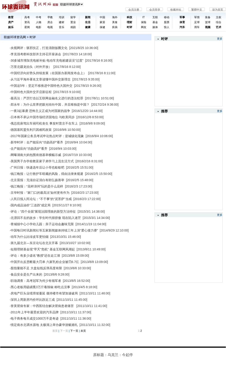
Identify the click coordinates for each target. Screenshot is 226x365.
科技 (129, 17)
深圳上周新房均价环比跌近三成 (33, 299)
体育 (182, 22)
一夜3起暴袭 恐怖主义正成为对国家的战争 (40, 111)
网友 (143, 27)
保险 (143, 22)
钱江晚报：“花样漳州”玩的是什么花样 (37, 186)
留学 (73, 17)
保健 (102, 27)
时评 (129, 27)
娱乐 (11, 27)
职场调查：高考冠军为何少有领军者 (36, 281)
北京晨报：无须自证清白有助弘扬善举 (37, 180)
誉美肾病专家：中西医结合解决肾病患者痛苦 (43, 306)
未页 (83, 330)
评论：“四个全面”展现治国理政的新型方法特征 (43, 211)
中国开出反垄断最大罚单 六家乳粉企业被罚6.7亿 (45, 262)
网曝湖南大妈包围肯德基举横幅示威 (36, 155)
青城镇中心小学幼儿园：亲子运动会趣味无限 (42, 224)
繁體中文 (196, 9)
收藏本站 (175, 9)
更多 (219, 38)
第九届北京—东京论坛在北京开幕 (34, 243)
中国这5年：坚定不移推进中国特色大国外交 (41, 85)
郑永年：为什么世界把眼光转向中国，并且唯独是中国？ (50, 104)
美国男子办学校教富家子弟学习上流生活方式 (42, 161)
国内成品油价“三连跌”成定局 (31, 205)
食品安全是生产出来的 (26, 274)
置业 (73, 22)
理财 (129, 22)
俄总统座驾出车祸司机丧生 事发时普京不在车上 (44, 123)
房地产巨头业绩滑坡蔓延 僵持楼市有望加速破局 (44, 293)
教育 (11, 17)
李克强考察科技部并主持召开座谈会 (36, 54)
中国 (102, 17)
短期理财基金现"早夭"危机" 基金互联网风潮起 (43, 249)
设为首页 (217, 9)
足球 (197, 22)
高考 (27, 17)
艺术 (218, 27)
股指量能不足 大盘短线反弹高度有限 (36, 268)
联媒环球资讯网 (15, 37)
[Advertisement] (175, 160)
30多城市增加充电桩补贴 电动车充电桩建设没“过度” (47, 60)
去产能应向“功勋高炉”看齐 (29, 148)
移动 (166, 17)
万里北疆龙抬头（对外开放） (31, 67)
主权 (218, 17)
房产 (11, 22)
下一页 (74, 330)
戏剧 (73, 27)
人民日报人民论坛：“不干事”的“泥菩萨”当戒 (41, 199)
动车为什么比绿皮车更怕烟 (29, 236)
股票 (166, 22)
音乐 (61, 27)
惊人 (166, 27)
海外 (115, 17)
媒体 (155, 27)
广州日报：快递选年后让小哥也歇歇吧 (37, 167)
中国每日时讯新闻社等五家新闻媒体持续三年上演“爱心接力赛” (54, 230)
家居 (102, 22)
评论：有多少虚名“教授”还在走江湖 (35, 255)
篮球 (207, 22)
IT (143, 17)
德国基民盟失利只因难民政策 (31, 129)
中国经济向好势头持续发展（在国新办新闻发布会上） (48, 73)
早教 (50, 17)
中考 (38, 17)
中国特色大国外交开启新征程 (31, 92)
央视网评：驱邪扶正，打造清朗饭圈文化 (39, 48)
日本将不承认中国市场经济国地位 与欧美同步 (43, 117)
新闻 (87, 17)
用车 (197, 27)
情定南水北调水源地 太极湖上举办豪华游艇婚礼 (44, 325)
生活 (87, 22)
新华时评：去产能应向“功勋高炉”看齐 (37, 142)
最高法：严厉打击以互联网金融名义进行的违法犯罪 (47, 98)
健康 (87, 27)
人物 (38, 22)
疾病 (115, 27)
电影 (38, 27)
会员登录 (154, 9)
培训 (61, 17)
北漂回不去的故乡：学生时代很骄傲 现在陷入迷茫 (46, 218)
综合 (218, 22)
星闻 (27, 27)
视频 (207, 27)
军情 (197, 17)
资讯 (27, 22)
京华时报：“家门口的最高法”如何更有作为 (40, 192)
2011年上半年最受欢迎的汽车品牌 (35, 312)
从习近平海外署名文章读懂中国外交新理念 (41, 79)
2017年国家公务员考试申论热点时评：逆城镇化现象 (47, 136)
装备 (207, 17)
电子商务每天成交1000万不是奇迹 (35, 318)
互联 (155, 17)
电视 (50, 27)
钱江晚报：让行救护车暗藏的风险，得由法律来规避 (47, 174)
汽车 (182, 27)
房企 (50, 22)
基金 (155, 22)
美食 (115, 22)
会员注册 (133, 9)
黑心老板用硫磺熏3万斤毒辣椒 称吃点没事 (40, 287)
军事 (182, 17)
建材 (61, 22)
